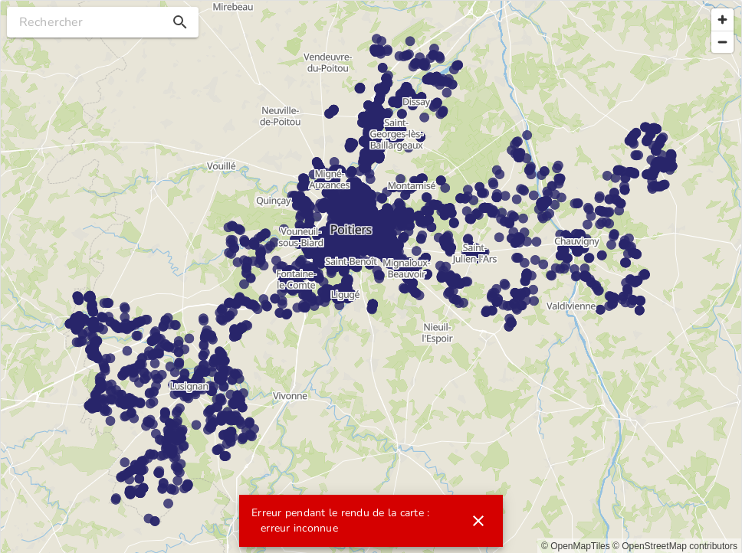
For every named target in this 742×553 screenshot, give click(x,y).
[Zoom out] (722, 42)
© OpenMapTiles (575, 546)
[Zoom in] (722, 19)
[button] (180, 22)
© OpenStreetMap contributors (674, 546)
